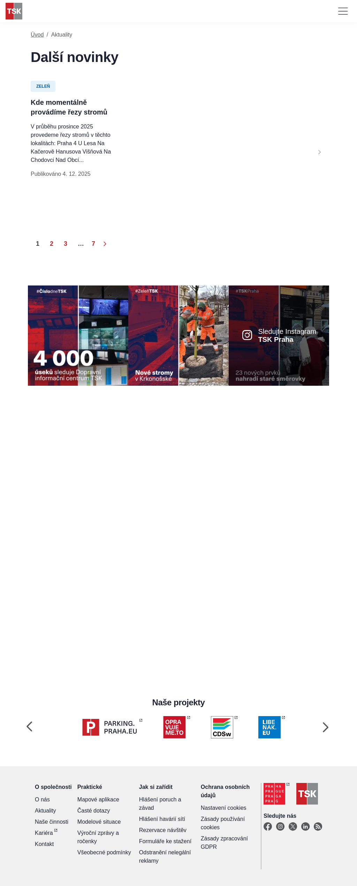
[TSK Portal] (318, 827)
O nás (42, 799)
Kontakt (44, 844)
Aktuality (45, 811)
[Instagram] (280, 827)
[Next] (319, 152)
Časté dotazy (93, 811)
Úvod (37, 35)
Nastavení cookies (223, 808)
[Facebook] (268, 827)
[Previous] (29, 727)
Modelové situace (99, 822)
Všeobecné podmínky (104, 852)
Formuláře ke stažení (165, 841)
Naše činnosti (51, 822)
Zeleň (43, 86)
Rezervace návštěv (163, 830)
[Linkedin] (305, 827)
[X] (293, 827)
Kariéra (44, 833)
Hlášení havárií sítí (162, 819)
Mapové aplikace (98, 799)
